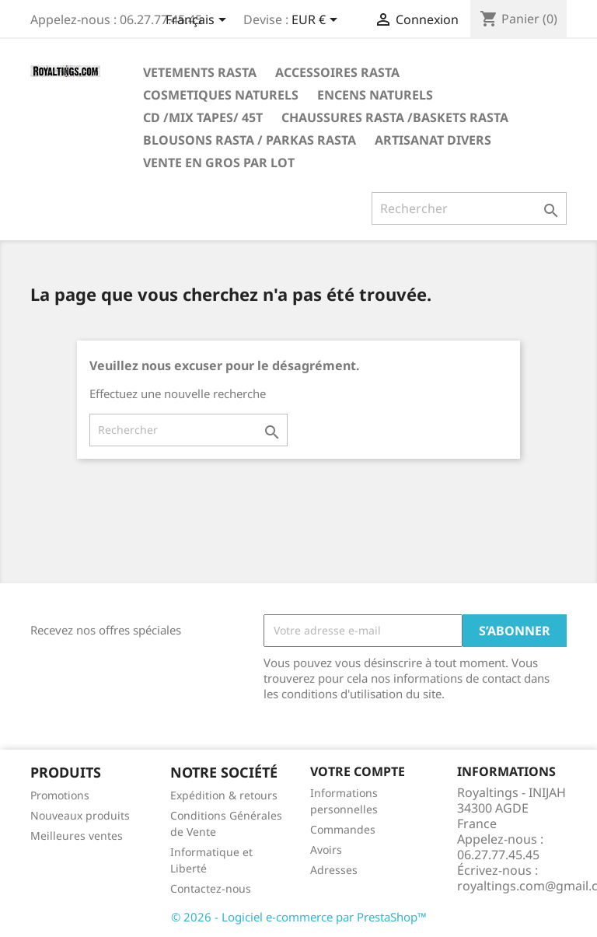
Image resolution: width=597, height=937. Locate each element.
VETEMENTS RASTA (200, 72)
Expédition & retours (224, 795)
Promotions (59, 795)
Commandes (342, 829)
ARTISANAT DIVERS (433, 140)
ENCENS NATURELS (375, 94)
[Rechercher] (469, 208)
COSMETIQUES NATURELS (220, 94)
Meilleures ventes (76, 835)
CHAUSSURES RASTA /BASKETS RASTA (394, 117)
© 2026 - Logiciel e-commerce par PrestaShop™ (299, 917)
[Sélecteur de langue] (199, 21)
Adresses (334, 869)
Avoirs (326, 849)
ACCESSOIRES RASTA (337, 72)
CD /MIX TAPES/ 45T (203, 117)
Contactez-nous (210, 888)
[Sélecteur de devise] (317, 21)
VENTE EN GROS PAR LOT (219, 162)
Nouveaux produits (80, 815)
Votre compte (357, 771)
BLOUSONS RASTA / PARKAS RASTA (249, 140)
